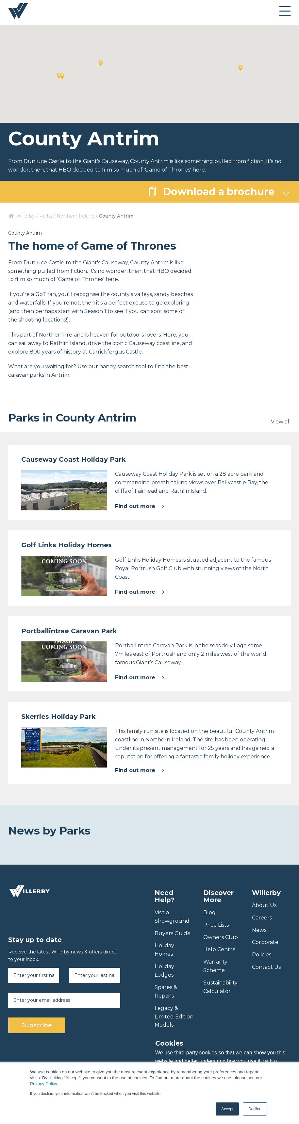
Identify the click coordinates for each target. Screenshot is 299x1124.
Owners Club (220, 937)
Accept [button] (227, 1109)
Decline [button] (254, 1109)
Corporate (265, 942)
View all (281, 422)
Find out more (139, 506)
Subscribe (36, 1025)
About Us (264, 905)
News (259, 930)
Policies (261, 954)
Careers (262, 918)
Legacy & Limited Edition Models (174, 1016)
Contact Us (266, 967)
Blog (209, 912)
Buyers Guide (173, 933)
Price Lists (216, 925)
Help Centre (219, 949)
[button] (240, 68)
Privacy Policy (43, 1083)
